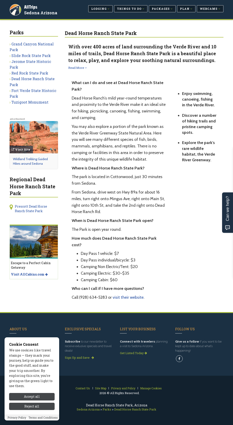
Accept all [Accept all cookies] (32, 414)
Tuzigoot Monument (29, 102)
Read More (77, 68)
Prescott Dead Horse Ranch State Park (31, 208)
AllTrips (31, 6)
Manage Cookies (151, 388)
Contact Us (83, 388)
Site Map (100, 388)
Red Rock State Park (29, 73)
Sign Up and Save (79, 357)
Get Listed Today (133, 353)
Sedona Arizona (41, 12)
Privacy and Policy (123, 388)
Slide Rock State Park (31, 55)
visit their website (128, 297)
